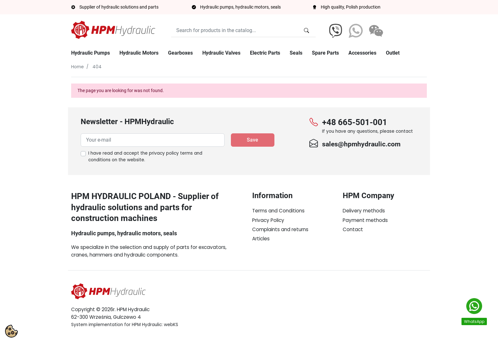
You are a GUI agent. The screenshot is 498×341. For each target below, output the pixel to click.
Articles (261, 238)
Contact (353, 229)
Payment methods (365, 220)
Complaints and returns (280, 229)
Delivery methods (364, 210)
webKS (171, 325)
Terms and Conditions (278, 210)
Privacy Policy (268, 220)
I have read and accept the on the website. (145, 156)
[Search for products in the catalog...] (306, 30)
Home (77, 67)
